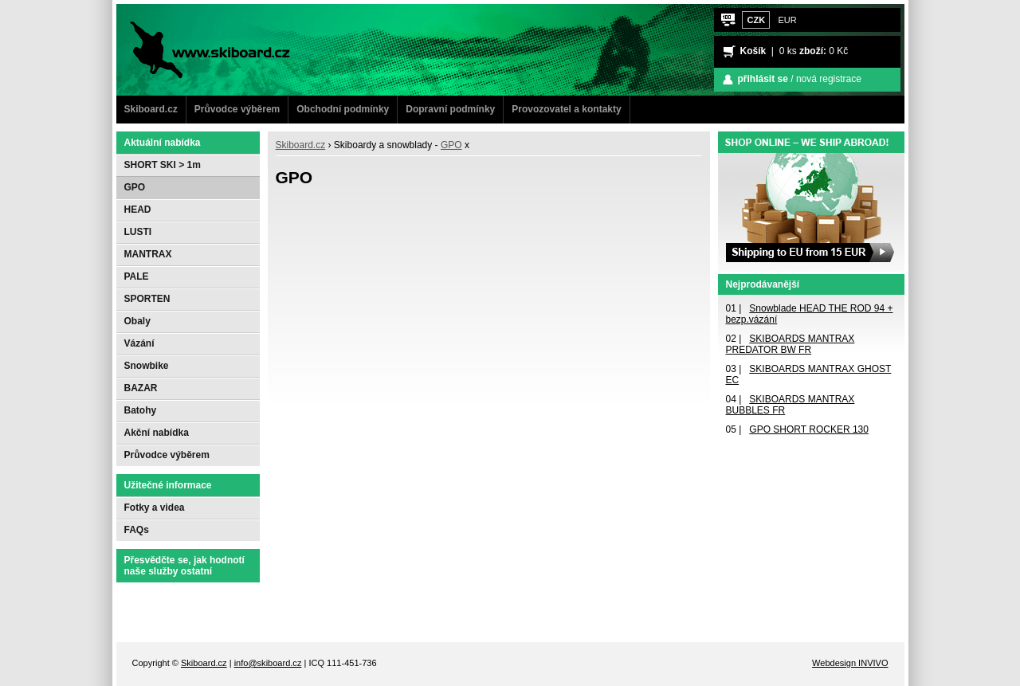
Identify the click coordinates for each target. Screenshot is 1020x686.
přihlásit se (763, 78)
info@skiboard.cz (268, 663)
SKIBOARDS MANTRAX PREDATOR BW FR (790, 344)
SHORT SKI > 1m (162, 165)
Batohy (140, 410)
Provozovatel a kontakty (566, 109)
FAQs (136, 529)
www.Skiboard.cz (174, 12)
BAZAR (141, 388)
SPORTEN (147, 298)
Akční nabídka (156, 432)
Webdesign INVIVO (850, 663)
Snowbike (146, 365)
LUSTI (138, 231)
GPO (451, 145)
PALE (136, 276)
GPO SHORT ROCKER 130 (809, 429)
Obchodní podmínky (342, 109)
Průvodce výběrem (237, 109)
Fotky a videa (154, 507)
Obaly (137, 321)
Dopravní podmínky (450, 109)
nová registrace (828, 78)
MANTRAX (148, 254)
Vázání (139, 343)
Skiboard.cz (151, 109)
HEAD (137, 209)
